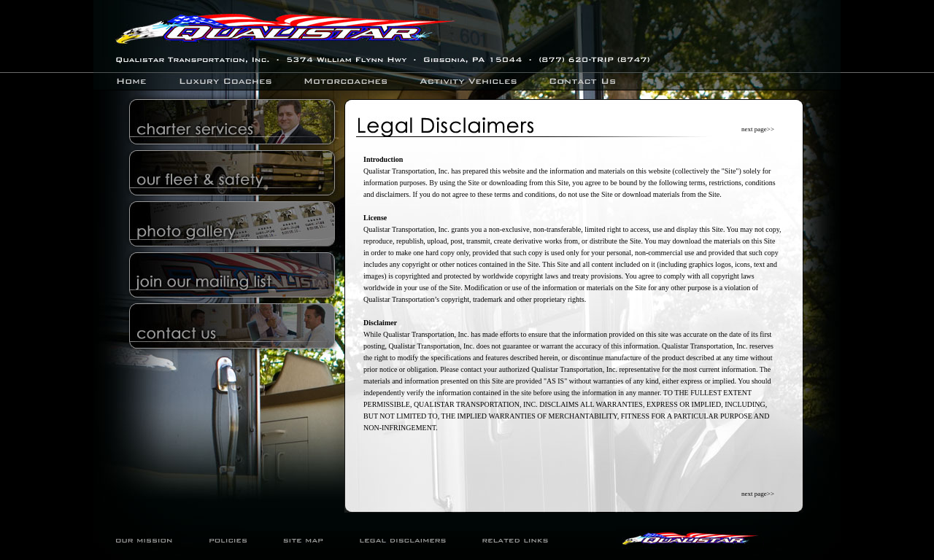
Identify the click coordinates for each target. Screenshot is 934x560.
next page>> (757, 129)
